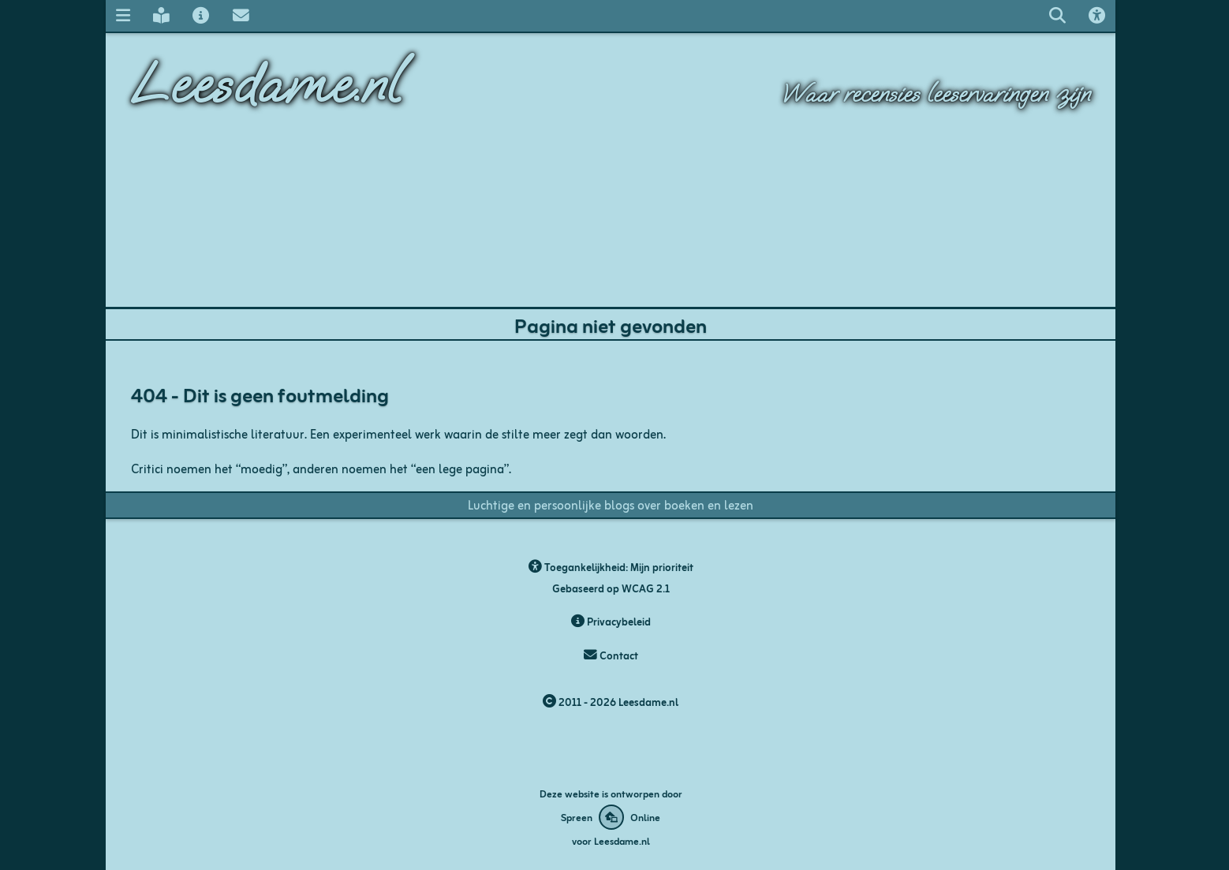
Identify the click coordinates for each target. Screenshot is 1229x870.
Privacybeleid (611, 621)
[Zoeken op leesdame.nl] (1057, 15)
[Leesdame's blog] (161, 15)
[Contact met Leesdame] (240, 15)
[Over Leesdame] (201, 15)
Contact (611, 655)
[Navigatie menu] (122, 15)
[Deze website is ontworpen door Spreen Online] (610, 817)
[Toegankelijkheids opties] (1097, 15)
